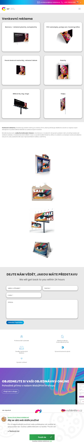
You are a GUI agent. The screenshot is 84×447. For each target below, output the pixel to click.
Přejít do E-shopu (10, 391)
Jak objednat (6, 410)
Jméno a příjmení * (14, 288)
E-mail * (10, 295)
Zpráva (10, 302)
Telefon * (47, 288)
